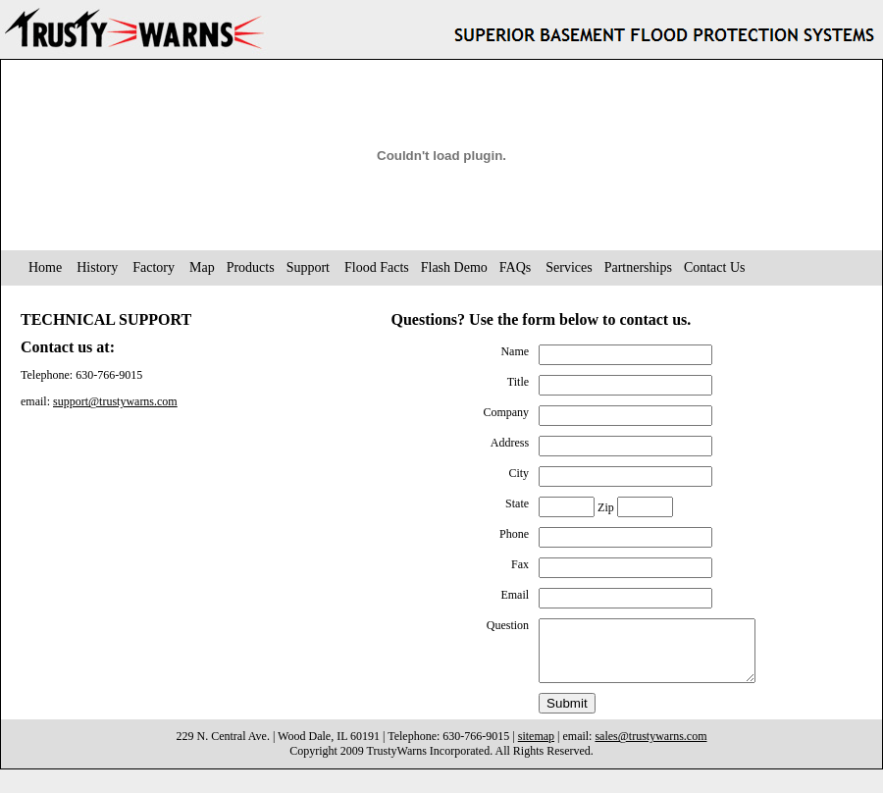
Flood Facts (376, 267)
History (97, 267)
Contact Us (715, 267)
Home (45, 267)
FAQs (515, 267)
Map (202, 267)
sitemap (536, 748)
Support (308, 267)
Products (251, 267)
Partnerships (638, 267)
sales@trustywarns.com (650, 748)
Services (568, 267)
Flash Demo (454, 267)
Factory (153, 267)
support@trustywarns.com (115, 401)
